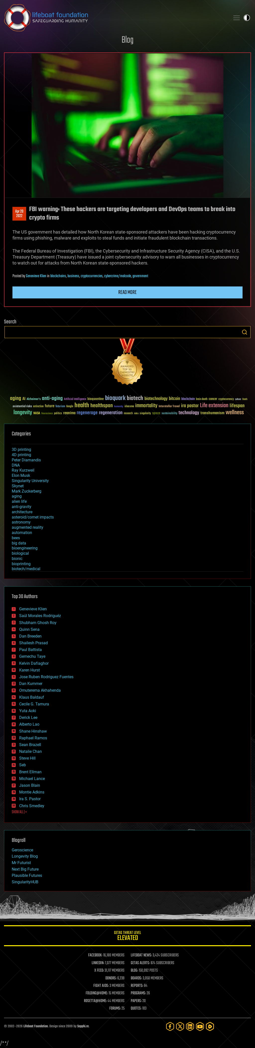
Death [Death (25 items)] (244, 399)
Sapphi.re (83, 1026)
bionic (17, 558)
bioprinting (21, 563)
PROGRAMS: (138, 993)
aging (17, 496)
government (140, 276)
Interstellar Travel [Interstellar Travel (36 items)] (169, 406)
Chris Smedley (31, 805)
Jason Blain (29, 785)
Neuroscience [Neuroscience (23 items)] (47, 413)
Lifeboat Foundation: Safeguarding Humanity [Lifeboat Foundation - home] (115, 17)
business (73, 276)
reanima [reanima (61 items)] (69, 413)
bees (16, 537)
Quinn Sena (29, 629)
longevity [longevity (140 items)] (22, 412)
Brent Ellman (30, 772)
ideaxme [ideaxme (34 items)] (129, 406)
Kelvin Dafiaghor (34, 663)
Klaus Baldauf (31, 697)
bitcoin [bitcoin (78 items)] (174, 398)
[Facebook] (170, 1026)
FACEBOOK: (95, 955)
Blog (127, 40)
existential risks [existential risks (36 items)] (22, 406)
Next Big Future (25, 869)
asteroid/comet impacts (33, 517)
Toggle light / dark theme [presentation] (247, 17)
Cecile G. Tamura (34, 704)
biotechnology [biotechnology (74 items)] (156, 398)
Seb (22, 765)
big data (19, 543)
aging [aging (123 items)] (15, 398)
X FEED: (99, 970)
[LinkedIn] (190, 1026)
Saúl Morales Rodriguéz (40, 615)
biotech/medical (26, 568)
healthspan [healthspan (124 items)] (101, 406)
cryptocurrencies (92, 276)
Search (245, 332)
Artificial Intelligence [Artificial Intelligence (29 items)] (75, 399)
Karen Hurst (29, 670)
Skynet (18, 486)
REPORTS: (137, 986)
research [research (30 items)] (128, 413)
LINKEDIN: (98, 963)
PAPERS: (136, 1001)
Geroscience (22, 850)
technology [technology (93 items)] (189, 413)
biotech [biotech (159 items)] (135, 398)
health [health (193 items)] (81, 405)
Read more (127, 292)
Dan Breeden (30, 636)
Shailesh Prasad (33, 643)
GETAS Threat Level (127, 936)
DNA (16, 465)
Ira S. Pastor (30, 798)
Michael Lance (32, 778)
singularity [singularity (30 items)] (145, 413)
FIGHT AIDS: (101, 986)
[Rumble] (210, 1026)
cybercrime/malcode (117, 276)
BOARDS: (136, 978)
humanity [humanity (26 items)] (118, 406)
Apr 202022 (19, 213)
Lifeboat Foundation (35, 1026)
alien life (19, 501)
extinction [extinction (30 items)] (38, 406)
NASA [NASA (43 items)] (36, 413)
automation (22, 532)
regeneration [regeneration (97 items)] (111, 413)
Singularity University (30, 480)
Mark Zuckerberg (26, 491)
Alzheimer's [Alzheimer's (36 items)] (34, 399)
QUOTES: (136, 1008)
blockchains (58, 276)
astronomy (21, 522)
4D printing (21, 454)
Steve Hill (27, 758)
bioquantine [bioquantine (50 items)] (95, 399)
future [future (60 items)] (49, 406)
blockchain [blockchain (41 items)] (188, 399)
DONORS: (111, 978)
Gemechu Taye (32, 656)
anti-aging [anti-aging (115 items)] (52, 398)
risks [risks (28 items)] (136, 413)
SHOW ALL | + (19, 812)
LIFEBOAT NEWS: (141, 955)
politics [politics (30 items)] (58, 413)
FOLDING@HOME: (97, 993)
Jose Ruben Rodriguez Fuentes (46, 676)
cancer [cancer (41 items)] (213, 399)
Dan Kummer (30, 683)
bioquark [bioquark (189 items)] (115, 398)
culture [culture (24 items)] (238, 399)
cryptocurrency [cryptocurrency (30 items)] (226, 399)
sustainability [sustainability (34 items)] (169, 413)
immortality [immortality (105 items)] (146, 406)
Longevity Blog (25, 856)
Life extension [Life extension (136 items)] (214, 405)
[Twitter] (180, 1026)
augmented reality (27, 527)
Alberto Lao (29, 724)
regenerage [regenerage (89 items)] (87, 413)
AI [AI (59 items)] (23, 399)
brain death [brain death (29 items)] (201, 399)
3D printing (21, 449)
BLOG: (134, 970)
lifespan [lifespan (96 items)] (237, 406)
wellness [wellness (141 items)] (235, 412)
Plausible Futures (27, 875)
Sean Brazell (30, 744)
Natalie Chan (30, 751)
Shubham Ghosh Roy (38, 622)
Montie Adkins (31, 792)
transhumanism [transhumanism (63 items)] (212, 413)
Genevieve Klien (36, 276)
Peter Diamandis (26, 460)
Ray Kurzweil (23, 470)
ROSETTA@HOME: (95, 1001)
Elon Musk (21, 475)
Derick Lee (28, 717)
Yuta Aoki (27, 710)
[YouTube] (200, 1026)
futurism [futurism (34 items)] (60, 406)
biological (20, 553)
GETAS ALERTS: (140, 963)
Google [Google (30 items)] (69, 406)
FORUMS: (115, 1008)
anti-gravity (21, 506)
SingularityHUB (25, 882)
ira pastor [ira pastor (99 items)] (190, 406)
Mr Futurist (21, 862)
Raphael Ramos (33, 738)
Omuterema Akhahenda (40, 690)
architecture (22, 512)
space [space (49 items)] (156, 413)
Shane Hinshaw (33, 731)
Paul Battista (30, 649)
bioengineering (25, 548)
